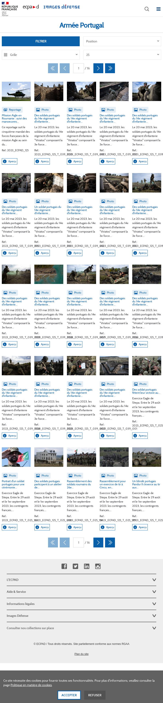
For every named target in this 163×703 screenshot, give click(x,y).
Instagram (98, 566)
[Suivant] (98, 68)
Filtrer (40, 41)
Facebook (64, 566)
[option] (122, 41)
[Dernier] (110, 68)
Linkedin (86, 566)
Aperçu (9, 161)
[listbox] (122, 41)
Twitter (75, 566)
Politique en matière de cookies (31, 688)
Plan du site (82, 654)
